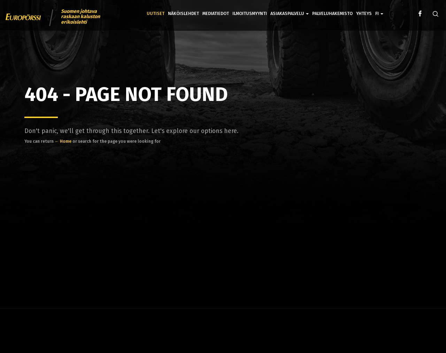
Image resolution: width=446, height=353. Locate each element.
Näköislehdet (183, 13)
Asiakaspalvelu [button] (289, 13)
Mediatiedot (215, 13)
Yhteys (364, 13)
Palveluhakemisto (332, 13)
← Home (63, 141)
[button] (379, 8)
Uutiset (155, 13)
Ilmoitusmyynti (249, 13)
